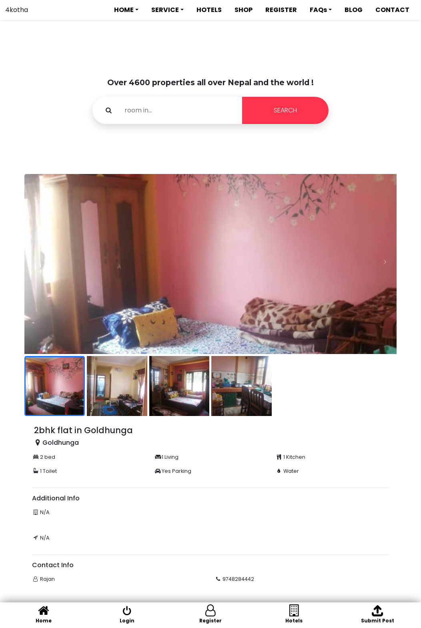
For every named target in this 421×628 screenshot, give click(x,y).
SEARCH (285, 110)
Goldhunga (60, 442)
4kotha (16, 9)
